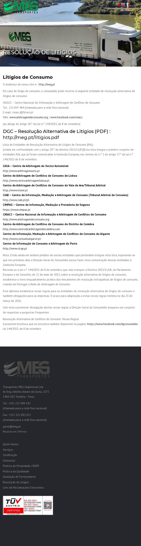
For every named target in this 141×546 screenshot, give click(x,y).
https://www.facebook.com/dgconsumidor (112, 324)
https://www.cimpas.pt (16, 209)
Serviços (8, 449)
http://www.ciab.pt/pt (16, 200)
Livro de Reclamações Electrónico (23, 487)
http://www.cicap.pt (15, 248)
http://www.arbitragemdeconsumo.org (26, 219)
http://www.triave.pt (15, 190)
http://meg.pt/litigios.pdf (31, 137)
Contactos (9, 460)
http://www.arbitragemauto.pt (21, 171)
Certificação (10, 455)
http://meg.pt (47, 84)
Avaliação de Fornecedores (19, 476)
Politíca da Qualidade (16, 471)
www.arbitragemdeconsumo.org (29, 117)
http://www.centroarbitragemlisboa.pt (26, 180)
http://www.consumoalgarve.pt (22, 239)
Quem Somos (11, 444)
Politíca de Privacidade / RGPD (21, 466)
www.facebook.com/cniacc (66, 117)
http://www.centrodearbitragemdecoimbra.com (31, 229)
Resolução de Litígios (16, 482)
